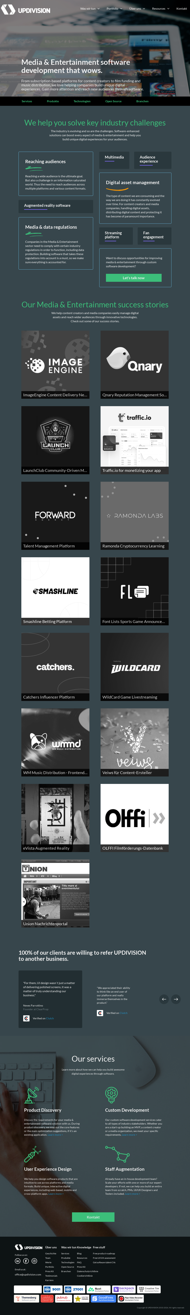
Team (47, 1258)
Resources (82, 1258)
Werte (48, 1262)
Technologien (82, 101)
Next (176, 999)
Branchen (142, 101)
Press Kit (49, 1271)
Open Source (113, 101)
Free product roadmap (104, 1253)
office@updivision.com (28, 1274)
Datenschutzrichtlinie (87, 1271)
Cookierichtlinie (85, 1275)
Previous (164, 999)
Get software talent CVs (104, 1262)
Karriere (49, 1280)
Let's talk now (134, 278)
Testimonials (51, 1275)
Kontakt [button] (93, 1217)
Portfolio (49, 1266)
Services (27, 101)
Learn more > (55, 1134)
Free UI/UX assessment (104, 1258)
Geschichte (50, 1253)
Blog (79, 1253)
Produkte (53, 101)
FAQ (79, 1262)
